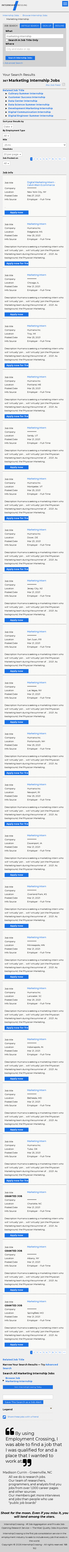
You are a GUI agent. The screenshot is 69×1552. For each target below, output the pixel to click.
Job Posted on (10, 158)
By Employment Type (14, 130)
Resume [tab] (59, 25)
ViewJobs (8, 149)
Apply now (16, 212)
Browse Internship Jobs (35, 15)
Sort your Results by (13, 121)
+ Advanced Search (13, 63)
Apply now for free (17, 263)
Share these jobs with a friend (23, 1416)
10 (60, 158)
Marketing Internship (19, 1381)
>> (64, 158)
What (9, 31)
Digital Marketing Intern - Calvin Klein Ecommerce (41, 183)
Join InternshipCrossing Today (28, 1387)
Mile (5, 139)
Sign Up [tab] (47, 25)
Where (10, 43)
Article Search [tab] (30, 25)
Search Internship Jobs (20, 58)
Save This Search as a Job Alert (23, 1402)
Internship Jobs (11, 15)
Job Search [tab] (10, 25)
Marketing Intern (36, 224)
